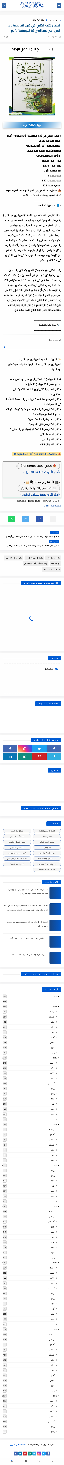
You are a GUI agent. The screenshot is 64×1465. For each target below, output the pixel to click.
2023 (55, 1124)
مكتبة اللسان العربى (18, 1444)
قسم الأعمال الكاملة (17, 842)
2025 (55, 1006)
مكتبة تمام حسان (51, 569)
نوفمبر (52, 1068)
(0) (5, 36)
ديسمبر (52, 1011)
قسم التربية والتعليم (47, 853)
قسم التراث (47, 847)
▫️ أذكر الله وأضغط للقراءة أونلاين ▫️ (40, 494)
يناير (53, 1001)
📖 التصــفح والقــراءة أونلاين (38, 488)
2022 (55, 1165)
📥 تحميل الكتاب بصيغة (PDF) (38, 465)
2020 (55, 1262)
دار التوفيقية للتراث (37, 20)
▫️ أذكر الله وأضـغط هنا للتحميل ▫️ (41, 472)
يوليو (53, 1022)
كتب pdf (55, 563)
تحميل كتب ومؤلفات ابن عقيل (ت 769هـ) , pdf (30, 954)
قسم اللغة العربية (14, 558)
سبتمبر (52, 1078)
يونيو (53, 1027)
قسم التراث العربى (17, 847)
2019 (55, 1329)
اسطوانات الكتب (17, 831)
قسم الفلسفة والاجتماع (17, 858)
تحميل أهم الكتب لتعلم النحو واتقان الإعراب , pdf (29, 938)
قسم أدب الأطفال (17, 836)
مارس (52, 1042)
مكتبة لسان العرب (52, 505)
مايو (53, 1032)
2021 (55, 1206)
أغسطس (51, 1017)
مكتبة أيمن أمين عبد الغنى (35, 563)
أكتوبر (52, 1073)
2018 (55, 1396)
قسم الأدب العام (47, 842)
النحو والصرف (54, 20)
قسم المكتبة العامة (47, 869)
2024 (55, 1057)
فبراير (53, 1047)
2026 (55, 996)
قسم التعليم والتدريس (17, 853)
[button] (39, 519)
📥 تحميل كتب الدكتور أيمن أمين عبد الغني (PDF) (36, 454)
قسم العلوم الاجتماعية (47, 858)
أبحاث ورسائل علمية (47, 831)
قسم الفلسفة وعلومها (46, 864)
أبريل (53, 1037)
